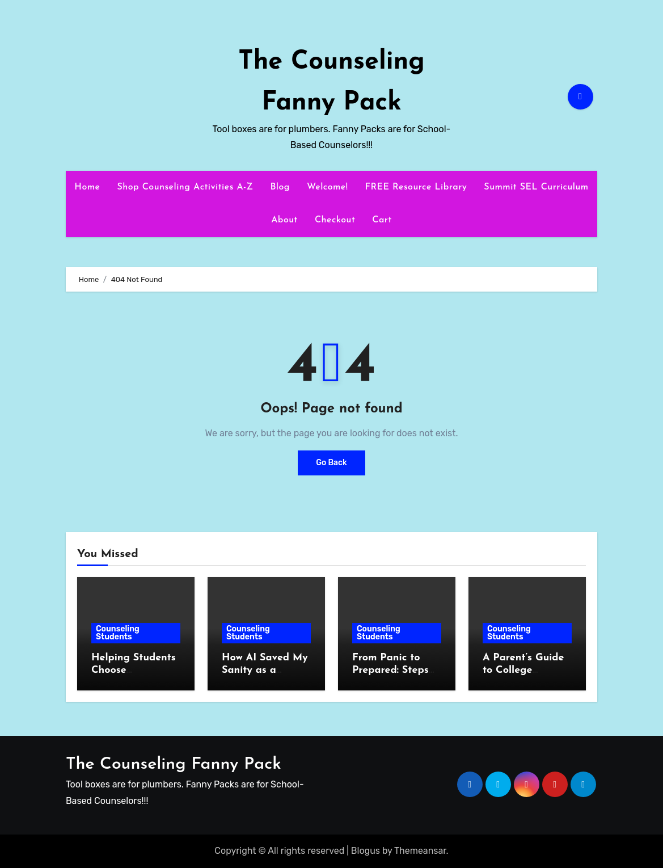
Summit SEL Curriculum (536, 187)
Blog (280, 187)
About (284, 220)
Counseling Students (118, 633)
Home (87, 187)
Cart (382, 220)
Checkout (335, 220)
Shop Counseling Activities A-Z (185, 187)
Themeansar (420, 850)
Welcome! (327, 187)
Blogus (365, 850)
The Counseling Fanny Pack (173, 764)
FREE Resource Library (416, 187)
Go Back (331, 462)
